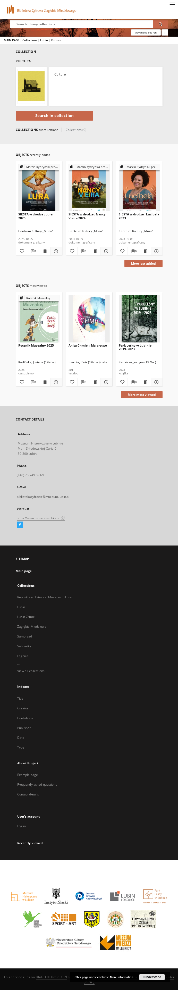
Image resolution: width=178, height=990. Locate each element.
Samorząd (24, 636)
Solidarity (24, 646)
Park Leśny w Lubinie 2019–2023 (135, 347)
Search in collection (54, 115)
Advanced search (146, 32)
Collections (30, 40)
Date (20, 737)
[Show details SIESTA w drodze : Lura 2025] (55, 251)
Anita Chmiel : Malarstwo (88, 345)
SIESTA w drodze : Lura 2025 (35, 216)
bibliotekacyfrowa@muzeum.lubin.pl (43, 496)
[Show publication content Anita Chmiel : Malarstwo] (94, 382)
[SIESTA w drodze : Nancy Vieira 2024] (89, 188)
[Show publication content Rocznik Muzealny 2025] (44, 382)
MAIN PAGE (11, 40)
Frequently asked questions (37, 784)
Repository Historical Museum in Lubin (45, 597)
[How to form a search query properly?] (165, 32)
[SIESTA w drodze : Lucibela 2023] (139, 188)
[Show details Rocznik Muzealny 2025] (55, 382)
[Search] (160, 24)
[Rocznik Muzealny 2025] (39, 319)
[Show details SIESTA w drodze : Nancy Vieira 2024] (105, 251)
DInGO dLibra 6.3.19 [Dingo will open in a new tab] (51, 977)
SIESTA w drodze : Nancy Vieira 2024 (87, 216)
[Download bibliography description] (33, 251)
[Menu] (172, 4)
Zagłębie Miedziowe (31, 626)
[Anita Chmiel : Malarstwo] (89, 319)
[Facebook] (20, 525)
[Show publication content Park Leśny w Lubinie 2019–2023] (145, 382)
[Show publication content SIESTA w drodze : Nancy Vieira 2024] (94, 251)
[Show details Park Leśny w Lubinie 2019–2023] (156, 382)
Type (20, 747)
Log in (21, 826)
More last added (143, 263)
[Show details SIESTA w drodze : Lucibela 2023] (156, 251)
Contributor (25, 718)
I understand (152, 977)
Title (20, 698)
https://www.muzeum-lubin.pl (41, 518)
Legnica (23, 656)
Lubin (44, 40)
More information (121, 977)
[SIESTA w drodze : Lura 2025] (39, 188)
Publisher (24, 728)
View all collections (31, 671)
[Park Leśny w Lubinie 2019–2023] (139, 319)
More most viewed (142, 394)
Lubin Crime (26, 617)
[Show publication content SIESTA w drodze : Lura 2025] (44, 251)
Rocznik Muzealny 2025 (36, 345)
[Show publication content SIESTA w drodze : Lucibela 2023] (145, 251)
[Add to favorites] (21, 251)
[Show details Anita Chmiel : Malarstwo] (105, 382)
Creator (23, 708)
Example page (27, 775)
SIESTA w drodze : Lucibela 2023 (139, 216)
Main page (24, 571)
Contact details (28, 794)
